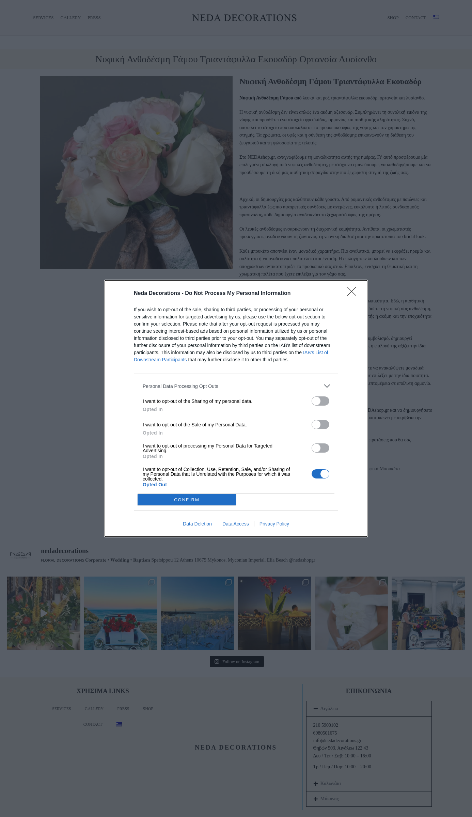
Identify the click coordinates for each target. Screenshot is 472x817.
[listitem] (236, 386)
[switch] (320, 401)
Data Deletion (197, 524)
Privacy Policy (274, 524)
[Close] (353, 293)
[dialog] (236, 408)
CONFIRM (187, 499)
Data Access (235, 524)
